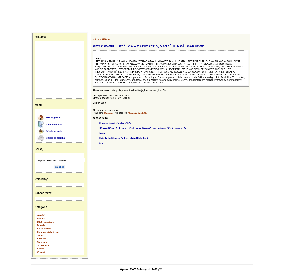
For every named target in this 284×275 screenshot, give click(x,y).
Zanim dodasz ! (54, 124)
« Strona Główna (101, 39)
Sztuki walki (43, 245)
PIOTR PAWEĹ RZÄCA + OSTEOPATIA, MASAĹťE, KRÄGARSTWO (149, 46)
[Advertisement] (23, 16)
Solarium (42, 242)
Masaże (41, 225)
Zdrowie (41, 252)
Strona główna (53, 117)
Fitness (41, 218)
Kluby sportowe (45, 221)
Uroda (40, 248)
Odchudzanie (44, 228)
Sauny (40, 235)
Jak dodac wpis (54, 131)
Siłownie (41, 238)
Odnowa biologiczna (48, 232)
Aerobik (41, 215)
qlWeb (161, 269)
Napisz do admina (55, 137)
